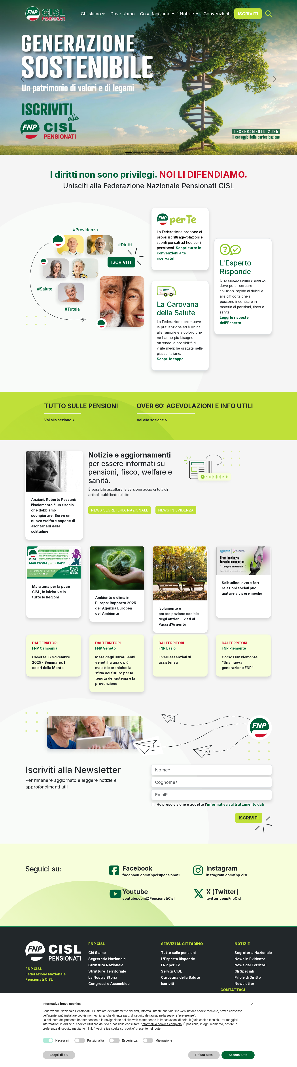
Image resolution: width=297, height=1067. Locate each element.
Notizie (187, 13)
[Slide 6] (168, 152)
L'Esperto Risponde (178, 959)
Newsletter (244, 983)
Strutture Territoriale (107, 971)
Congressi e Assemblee (109, 983)
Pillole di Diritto (248, 977)
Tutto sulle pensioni (178, 952)
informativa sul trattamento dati (235, 804)
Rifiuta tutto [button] (204, 1055)
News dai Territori (250, 965)
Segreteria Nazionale (107, 959)
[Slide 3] (144, 152)
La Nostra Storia (102, 977)
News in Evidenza (250, 959)
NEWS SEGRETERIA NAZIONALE (119, 510)
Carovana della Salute (180, 977)
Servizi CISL (171, 971)
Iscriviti (167, 983)
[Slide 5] (160, 152)
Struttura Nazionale (105, 965)
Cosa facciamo (155, 13)
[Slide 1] (128, 152)
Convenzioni (216, 13)
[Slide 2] (136, 152)
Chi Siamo (97, 952)
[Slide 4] (152, 152)
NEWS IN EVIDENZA (176, 510)
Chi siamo (91, 13)
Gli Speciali (244, 971)
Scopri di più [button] (59, 1055)
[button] (252, 1003)
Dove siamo (122, 13)
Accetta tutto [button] (238, 1055)
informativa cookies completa (162, 1024)
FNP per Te (170, 965)
